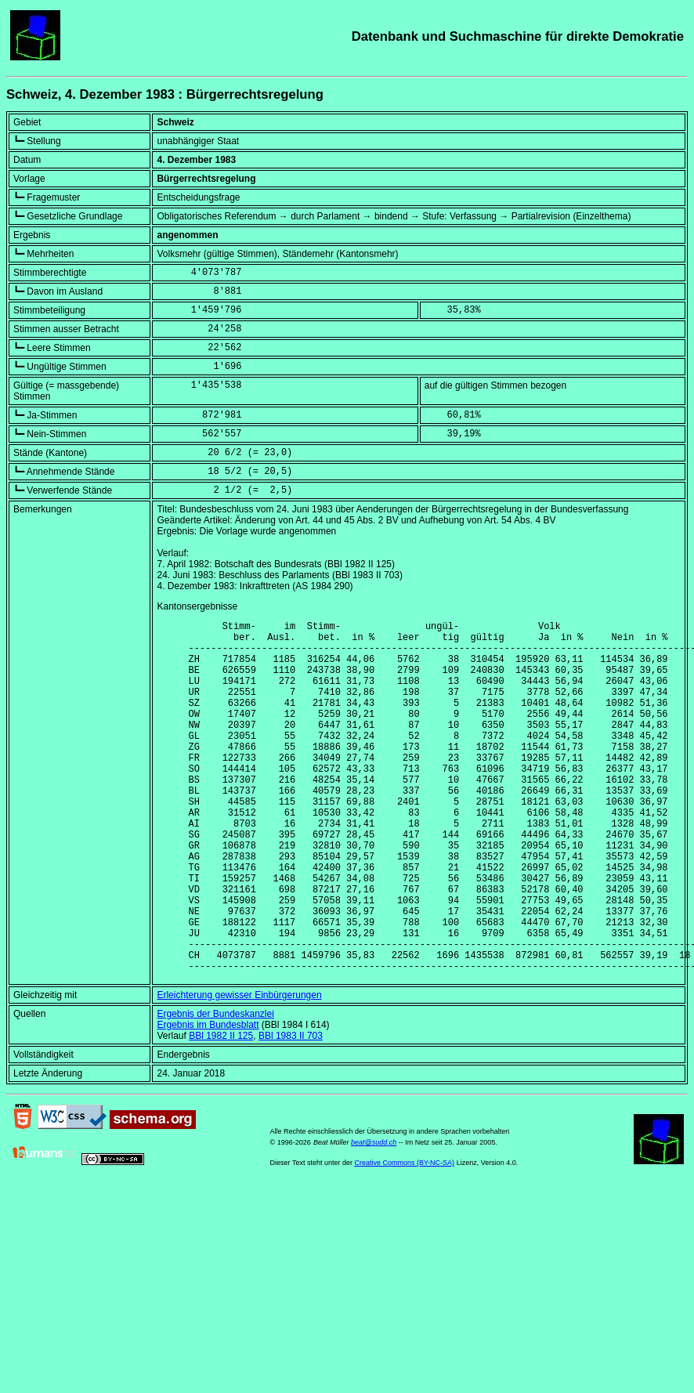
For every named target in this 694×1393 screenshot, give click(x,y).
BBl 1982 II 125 (221, 1110)
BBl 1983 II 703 (290, 1110)
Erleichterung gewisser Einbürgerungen (239, 1070)
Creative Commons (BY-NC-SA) (404, 1238)
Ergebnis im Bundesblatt (207, 1099)
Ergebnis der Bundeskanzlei (215, 1089)
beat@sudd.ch (373, 1217)
